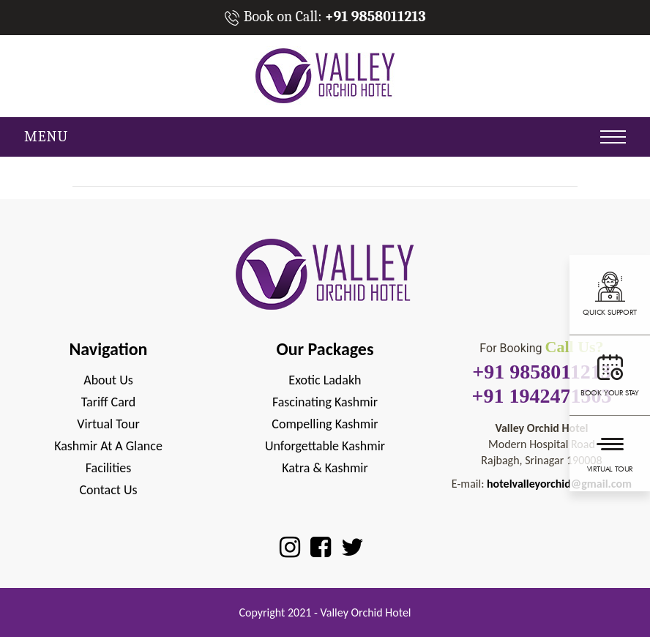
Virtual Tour (609, 452)
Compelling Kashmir (325, 424)
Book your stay (609, 373)
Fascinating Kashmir (325, 402)
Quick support (609, 292)
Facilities (108, 468)
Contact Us (108, 490)
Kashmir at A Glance (108, 446)
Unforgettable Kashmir (325, 446)
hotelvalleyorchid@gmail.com (559, 484)
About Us (108, 380)
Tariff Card (108, 402)
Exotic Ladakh (324, 380)
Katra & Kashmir (324, 468)
